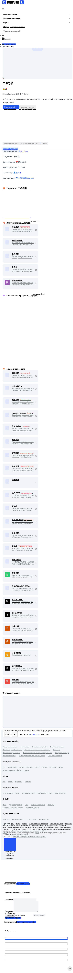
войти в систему (8, 46)
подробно (41, 294)
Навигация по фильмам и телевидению (32, 756)
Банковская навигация (55, 756)
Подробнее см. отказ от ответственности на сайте (28, 831)
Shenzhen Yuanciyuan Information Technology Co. (28, 837)
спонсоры (51, 805)
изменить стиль (23, 884)
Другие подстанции (15, 805)
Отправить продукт (9, 44)
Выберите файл (39, 918)
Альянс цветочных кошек (11, 143)
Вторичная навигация (10, 747)
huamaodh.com (34, 734)
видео (61, 767)
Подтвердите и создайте (26, 924)
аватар (10, 782)
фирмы (44, 767)
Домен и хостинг (60, 793)
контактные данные (32, 808)
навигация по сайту (11, 741)
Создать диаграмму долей (26, 109)
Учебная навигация (56, 747)
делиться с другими (27, 107)
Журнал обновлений (38, 805)
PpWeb (37, 833)
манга (37, 767)
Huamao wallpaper (18, 819)
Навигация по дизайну (39, 747)
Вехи (26, 805)
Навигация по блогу (9, 756)
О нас (4, 805)
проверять (34, 221)
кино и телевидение (26, 767)
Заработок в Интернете (44, 793)
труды (27, 770)
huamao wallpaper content (19, 834)
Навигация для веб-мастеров (12, 750)
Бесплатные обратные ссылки (29, 143)
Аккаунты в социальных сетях (13, 808)
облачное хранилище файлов (12, 770)
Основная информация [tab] (10, 149)
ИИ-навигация (25, 747)
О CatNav (6, 799)
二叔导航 (43, 143)
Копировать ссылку (10, 109)
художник (18, 782)
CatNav (5, 833)
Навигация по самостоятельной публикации (37, 753)
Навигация (56, 750)
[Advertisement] (37, 125)
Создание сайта (8, 793)
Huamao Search (44, 819)
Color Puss (6, 819)
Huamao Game (31, 819)
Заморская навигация (62, 753)
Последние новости (10, 787)
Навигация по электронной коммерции (37, 750)
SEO (17, 793)
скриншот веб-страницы (13, 920)
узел (4, 767)
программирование (28, 793)
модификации (10, 884)
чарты (5, 776)
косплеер (28, 782)
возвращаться (10, 924)
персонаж (53, 767)
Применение (12, 767)
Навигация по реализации (11, 753)
